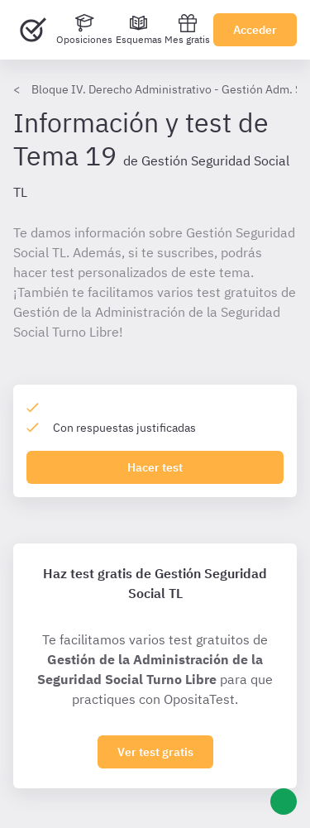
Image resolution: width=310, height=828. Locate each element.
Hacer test (155, 467)
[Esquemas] (139, 29)
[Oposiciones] (84, 29)
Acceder (255, 29)
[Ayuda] (283, 801)
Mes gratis (187, 29)
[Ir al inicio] (33, 30)
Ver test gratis (155, 751)
